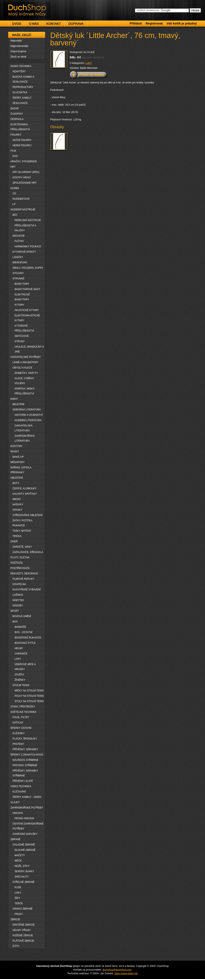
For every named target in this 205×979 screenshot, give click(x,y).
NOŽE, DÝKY (22, 866)
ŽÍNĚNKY (20, 679)
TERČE (19, 903)
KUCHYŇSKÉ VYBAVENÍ (27, 589)
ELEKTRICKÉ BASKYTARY (22, 297)
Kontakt (54, 24)
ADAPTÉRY (19, 71)
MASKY (14, 451)
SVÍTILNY (18, 722)
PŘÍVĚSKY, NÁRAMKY (25, 749)
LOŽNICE (18, 594)
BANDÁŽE (20, 626)
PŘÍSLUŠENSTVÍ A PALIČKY (25, 228)
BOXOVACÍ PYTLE (25, 643)
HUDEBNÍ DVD (21, 198)
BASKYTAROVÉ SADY (27, 289)
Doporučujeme (18, 51)
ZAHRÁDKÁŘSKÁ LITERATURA (25, 438)
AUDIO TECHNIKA (20, 66)
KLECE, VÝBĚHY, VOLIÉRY (24, 381)
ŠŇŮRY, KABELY (22, 97)
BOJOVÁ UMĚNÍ (22, 616)
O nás (33, 24)
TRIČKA (17, 536)
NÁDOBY (18, 605)
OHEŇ (14, 541)
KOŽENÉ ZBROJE (23, 935)
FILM (13, 150)
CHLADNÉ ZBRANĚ (24, 844)
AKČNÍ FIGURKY (22, 140)
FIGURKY (15, 134)
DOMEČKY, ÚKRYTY (26, 373)
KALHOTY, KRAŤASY (24, 493)
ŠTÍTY (16, 946)
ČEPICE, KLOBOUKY (24, 488)
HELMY (19, 648)
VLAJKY (15, 802)
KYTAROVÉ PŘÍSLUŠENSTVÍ (24, 328)
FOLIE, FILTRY (21, 717)
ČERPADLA (17, 119)
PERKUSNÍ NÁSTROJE (28, 220)
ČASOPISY (16, 113)
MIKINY (17, 499)
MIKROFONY (20, 262)
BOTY (16, 483)
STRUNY (20, 341)
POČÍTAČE (16, 562)
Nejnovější (16, 40)
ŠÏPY (17, 898)
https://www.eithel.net (126, 973)
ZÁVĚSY (19, 674)
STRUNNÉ (18, 278)
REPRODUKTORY (23, 87)
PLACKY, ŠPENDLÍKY (25, 738)
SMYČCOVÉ (22, 336)
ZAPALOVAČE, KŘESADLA (28, 552)
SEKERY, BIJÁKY (24, 871)
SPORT (14, 610)
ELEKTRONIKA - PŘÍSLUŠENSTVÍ (20, 127)
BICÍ (15, 214)
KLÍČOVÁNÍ (19, 791)
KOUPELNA (19, 584)
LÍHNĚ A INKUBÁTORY (25, 362)
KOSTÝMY (16, 446)
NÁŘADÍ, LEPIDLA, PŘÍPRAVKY (21, 470)
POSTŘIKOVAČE (20, 568)
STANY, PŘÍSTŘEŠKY (22, 706)
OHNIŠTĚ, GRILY (22, 546)
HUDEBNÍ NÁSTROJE (22, 209)
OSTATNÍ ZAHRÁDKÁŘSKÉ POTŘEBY (28, 826)
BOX (15, 621)
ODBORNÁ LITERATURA (27, 409)
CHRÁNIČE (21, 653)
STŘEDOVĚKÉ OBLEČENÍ (27, 515)
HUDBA (14, 188)
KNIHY (14, 398)
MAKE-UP (18, 456)
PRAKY (19, 914)
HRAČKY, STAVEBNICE (23, 161)
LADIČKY (18, 257)
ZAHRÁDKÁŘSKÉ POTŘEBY (26, 807)
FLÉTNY (19, 241)
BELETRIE (18, 404)
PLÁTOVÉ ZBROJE (23, 940)
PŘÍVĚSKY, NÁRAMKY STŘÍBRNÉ (25, 773)
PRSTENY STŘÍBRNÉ (25, 765)
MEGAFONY (17, 462)
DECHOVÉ (19, 235)
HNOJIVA (18, 813)
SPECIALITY (22, 876)
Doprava (76, 24)
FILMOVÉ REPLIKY (23, 578)
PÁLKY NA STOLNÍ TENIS (29, 696)
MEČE (18, 860)
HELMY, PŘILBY (22, 930)
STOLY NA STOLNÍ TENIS (29, 701)
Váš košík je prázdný (181, 23)
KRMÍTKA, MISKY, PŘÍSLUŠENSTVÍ (25, 391)
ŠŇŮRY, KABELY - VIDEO (27, 797)
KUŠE (18, 887)
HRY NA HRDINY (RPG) (26, 172)
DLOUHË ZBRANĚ (25, 850)
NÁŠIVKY (18, 504)
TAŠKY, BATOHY (22, 530)
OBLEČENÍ (16, 477)
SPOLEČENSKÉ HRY (25, 182)
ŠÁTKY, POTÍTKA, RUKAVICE (23, 523)
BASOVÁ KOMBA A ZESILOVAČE (23, 79)
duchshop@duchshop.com (117, 969)
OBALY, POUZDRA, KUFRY (28, 267)
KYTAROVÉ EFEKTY (24, 251)
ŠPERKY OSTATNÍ (20, 728)
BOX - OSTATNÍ (23, 632)
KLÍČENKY (19, 733)
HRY (13, 166)
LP (14, 204)
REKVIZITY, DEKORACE (24, 573)
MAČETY (20, 855)
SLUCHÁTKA (20, 92)
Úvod (16, 24)
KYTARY (19, 304)
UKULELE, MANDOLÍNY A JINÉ (29, 349)
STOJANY (18, 273)
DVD (15, 156)
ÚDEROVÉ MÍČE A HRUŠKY (25, 667)
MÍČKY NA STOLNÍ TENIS (29, 690)
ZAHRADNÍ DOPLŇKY (25, 834)
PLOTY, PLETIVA (20, 557)
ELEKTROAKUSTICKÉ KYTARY (27, 318)
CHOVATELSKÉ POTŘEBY (25, 357)
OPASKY (17, 509)
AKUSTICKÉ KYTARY (27, 310)
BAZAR (14, 108)
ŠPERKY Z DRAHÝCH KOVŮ (26, 754)
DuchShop (15, 5)
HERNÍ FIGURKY (22, 145)
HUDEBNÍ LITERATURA (28, 420)
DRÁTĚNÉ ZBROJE (24, 924)
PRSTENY (18, 744)
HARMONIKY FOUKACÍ (28, 246)
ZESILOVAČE (20, 103)
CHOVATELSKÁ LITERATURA (23, 428)
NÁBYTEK (18, 600)
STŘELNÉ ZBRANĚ (23, 882)
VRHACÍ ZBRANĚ (22, 908)
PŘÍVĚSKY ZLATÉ (23, 781)
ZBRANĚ (15, 839)
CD (14, 193)
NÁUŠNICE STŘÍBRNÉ (25, 760)
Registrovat (154, 23)
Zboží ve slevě (18, 56)
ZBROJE (15, 919)
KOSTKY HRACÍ (22, 177)
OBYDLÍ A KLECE (22, 367)
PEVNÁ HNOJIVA (24, 818)
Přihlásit (136, 23)
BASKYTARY (22, 283)
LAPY (18, 659)
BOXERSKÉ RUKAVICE (28, 637)
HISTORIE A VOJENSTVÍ (28, 414)
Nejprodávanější (19, 46)
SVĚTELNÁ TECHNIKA (23, 712)
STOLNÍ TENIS (21, 685)
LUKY (88, 63)
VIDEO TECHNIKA (20, 786)
